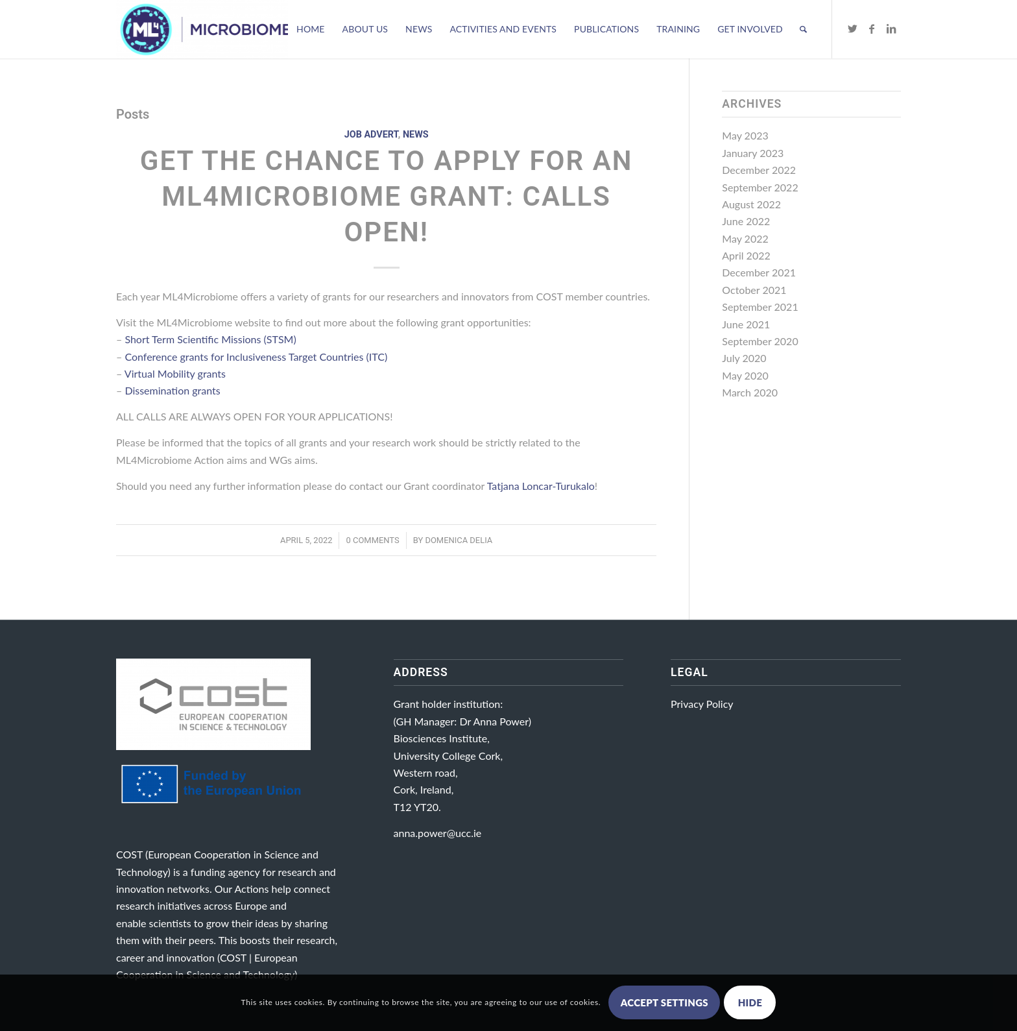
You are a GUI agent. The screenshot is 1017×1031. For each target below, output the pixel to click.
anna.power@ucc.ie (438, 833)
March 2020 (750, 392)
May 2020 (745, 375)
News (416, 134)
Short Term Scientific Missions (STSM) (210, 339)
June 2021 (746, 324)
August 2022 (751, 204)
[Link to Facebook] (871, 28)
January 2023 (753, 153)
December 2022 (759, 170)
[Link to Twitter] (852, 28)
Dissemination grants (172, 390)
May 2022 (745, 238)
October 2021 (754, 290)
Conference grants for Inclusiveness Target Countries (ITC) (256, 356)
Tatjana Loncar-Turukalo (541, 485)
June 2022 (746, 221)
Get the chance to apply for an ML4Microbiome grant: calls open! (386, 196)
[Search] (803, 29)
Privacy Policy (702, 703)
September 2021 (760, 306)
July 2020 (744, 358)
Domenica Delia (458, 540)
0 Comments (372, 540)
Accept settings (664, 1002)
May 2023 (745, 135)
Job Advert (371, 134)
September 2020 (760, 341)
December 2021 (759, 272)
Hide (750, 1002)
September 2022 (760, 187)
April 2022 (746, 255)
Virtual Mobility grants (175, 373)
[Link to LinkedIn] (891, 28)
